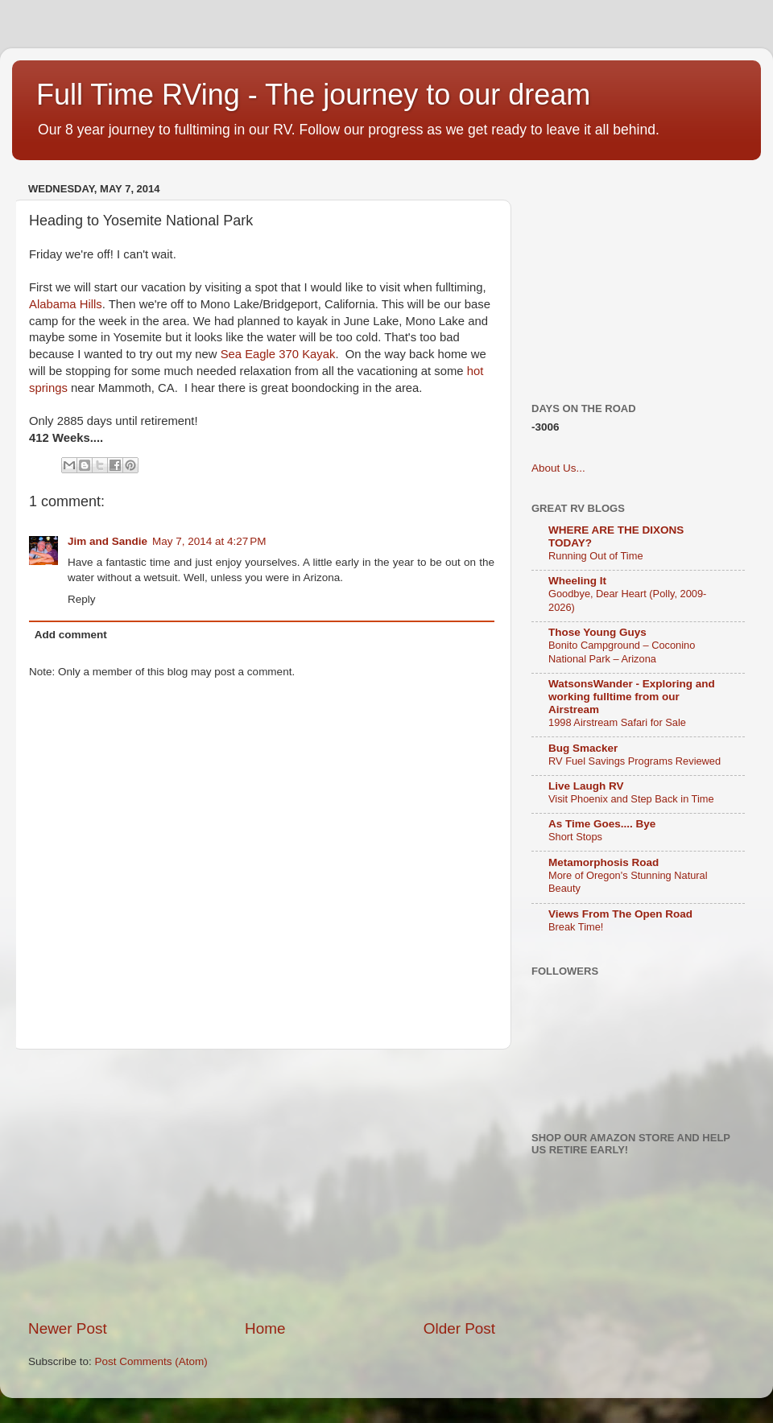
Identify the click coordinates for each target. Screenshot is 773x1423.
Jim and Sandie (107, 541)
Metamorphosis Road (603, 862)
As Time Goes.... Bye (601, 824)
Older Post (459, 1328)
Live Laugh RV (586, 786)
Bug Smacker (583, 748)
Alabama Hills (65, 304)
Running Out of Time (595, 556)
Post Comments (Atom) (151, 1361)
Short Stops (575, 837)
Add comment (71, 635)
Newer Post (67, 1328)
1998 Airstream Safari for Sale (617, 722)
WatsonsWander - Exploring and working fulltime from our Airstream (631, 697)
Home (265, 1328)
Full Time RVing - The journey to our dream (313, 94)
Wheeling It (577, 581)
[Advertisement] (304, 1184)
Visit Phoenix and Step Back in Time (631, 799)
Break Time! (575, 927)
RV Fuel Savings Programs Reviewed (634, 761)
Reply (82, 599)
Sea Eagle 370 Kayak (278, 354)
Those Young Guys (597, 632)
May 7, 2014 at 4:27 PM (209, 541)
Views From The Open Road (620, 914)
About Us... (558, 468)
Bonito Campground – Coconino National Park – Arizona (621, 652)
